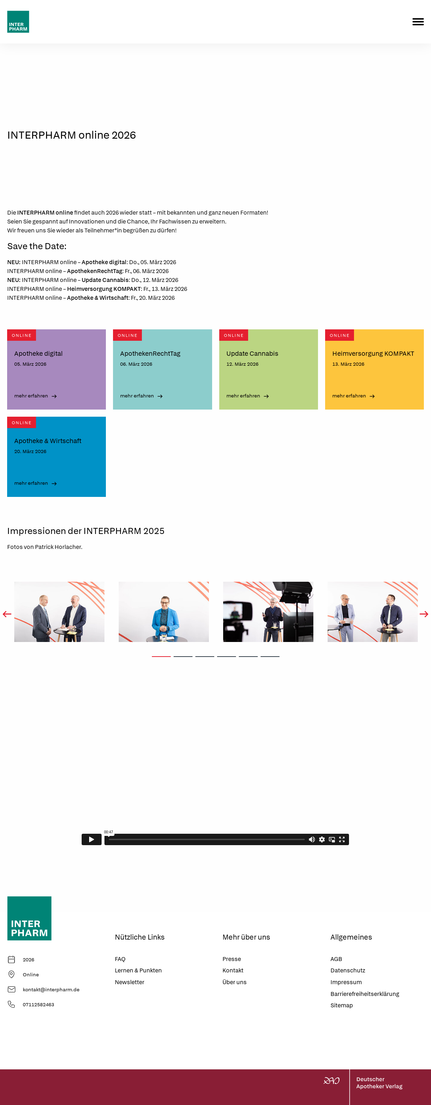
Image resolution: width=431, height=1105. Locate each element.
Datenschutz (347, 970)
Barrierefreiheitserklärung (364, 994)
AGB (336, 959)
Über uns (234, 982)
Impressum (346, 982)
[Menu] (418, 22)
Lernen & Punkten (138, 970)
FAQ (120, 959)
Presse (231, 959)
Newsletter (129, 982)
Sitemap (341, 1005)
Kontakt (232, 970)
